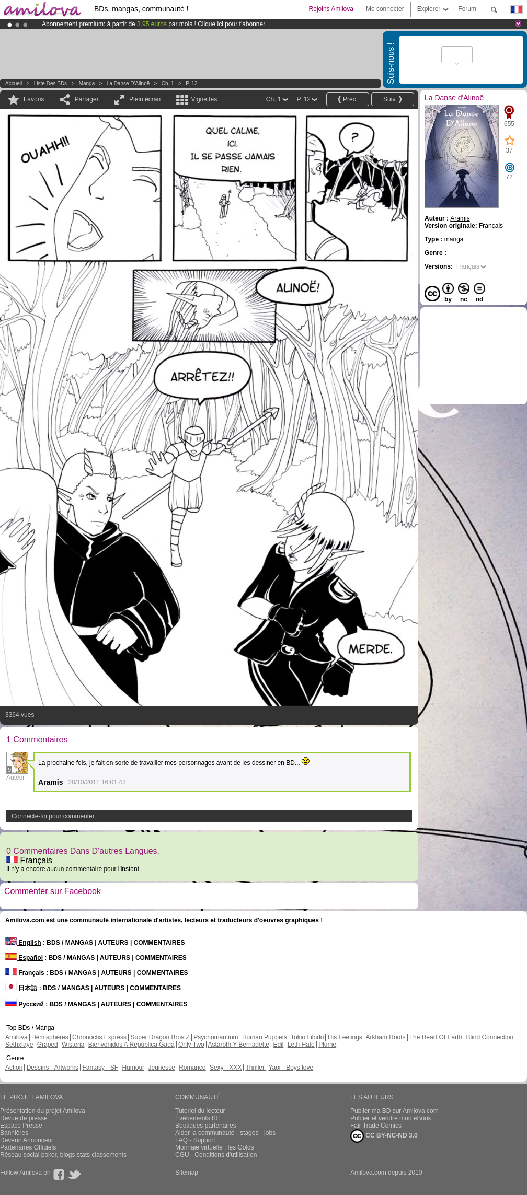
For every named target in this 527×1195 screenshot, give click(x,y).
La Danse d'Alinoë (128, 83)
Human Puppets (264, 1037)
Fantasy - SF (100, 1067)
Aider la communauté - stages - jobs (225, 1132)
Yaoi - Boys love (290, 1067)
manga (87, 83)
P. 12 (191, 83)
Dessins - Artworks (52, 1067)
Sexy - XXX (226, 1067)
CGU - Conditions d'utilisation (216, 1154)
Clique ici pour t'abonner (231, 24)
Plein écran (145, 99)
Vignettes (204, 99)
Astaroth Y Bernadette (238, 1044)
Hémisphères (49, 1037)
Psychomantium (215, 1037)
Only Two (191, 1044)
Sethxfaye (19, 1044)
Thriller (255, 1067)
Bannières (14, 1132)
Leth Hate (301, 1044)
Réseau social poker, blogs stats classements (63, 1154)
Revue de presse (24, 1118)
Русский (24, 1004)
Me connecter (385, 9)
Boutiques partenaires (205, 1125)
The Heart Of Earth (435, 1037)
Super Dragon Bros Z (159, 1037)
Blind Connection (489, 1037)
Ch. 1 (168, 83)
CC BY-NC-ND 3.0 (384, 1136)
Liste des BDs (50, 83)
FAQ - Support (195, 1140)
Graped (47, 1044)
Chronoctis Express (99, 1037)
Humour (133, 1067)
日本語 (21, 988)
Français (29, 860)
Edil (278, 1044)
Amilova (16, 1037)
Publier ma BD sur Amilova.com (394, 1111)
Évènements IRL (198, 1118)
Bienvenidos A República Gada (131, 1044)
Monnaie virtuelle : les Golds (214, 1147)
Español (24, 957)
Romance (192, 1067)
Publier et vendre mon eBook (390, 1118)
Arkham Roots (386, 1037)
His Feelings (345, 1037)
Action (13, 1067)
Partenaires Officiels (28, 1147)
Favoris (34, 99)
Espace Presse (21, 1125)
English (23, 942)
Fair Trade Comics (376, 1125)
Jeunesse (161, 1067)
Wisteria (73, 1044)
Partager (87, 99)
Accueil (13, 83)
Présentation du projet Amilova (42, 1111)
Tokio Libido (307, 1037)
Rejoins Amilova (331, 9)
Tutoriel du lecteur (200, 1111)
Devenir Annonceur (26, 1140)
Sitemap (186, 1172)
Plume (327, 1044)
